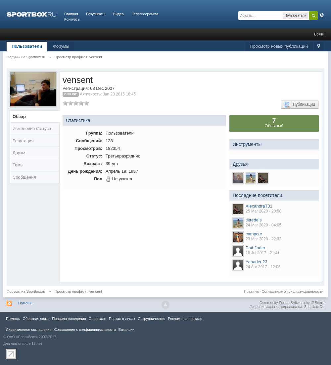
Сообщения (24, 177)
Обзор (19, 116)
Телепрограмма (145, 14)
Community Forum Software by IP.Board (292, 303)
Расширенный (321, 15)
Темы (18, 164)
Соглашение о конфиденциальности (292, 291)
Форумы (61, 46)
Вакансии (126, 330)
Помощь (25, 303)
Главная (71, 14)
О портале (97, 319)
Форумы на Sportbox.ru (26, 291)
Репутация (23, 140)
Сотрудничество (151, 319)
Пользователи (27, 46)
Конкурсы (72, 19)
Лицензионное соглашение (29, 330)
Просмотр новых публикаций (279, 46)
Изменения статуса (32, 128)
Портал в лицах (122, 319)
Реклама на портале (185, 319)
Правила (251, 291)
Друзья (19, 152)
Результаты (95, 14)
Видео (118, 14)
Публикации (299, 104)
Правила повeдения (69, 319)
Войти (319, 34)
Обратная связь (36, 319)
